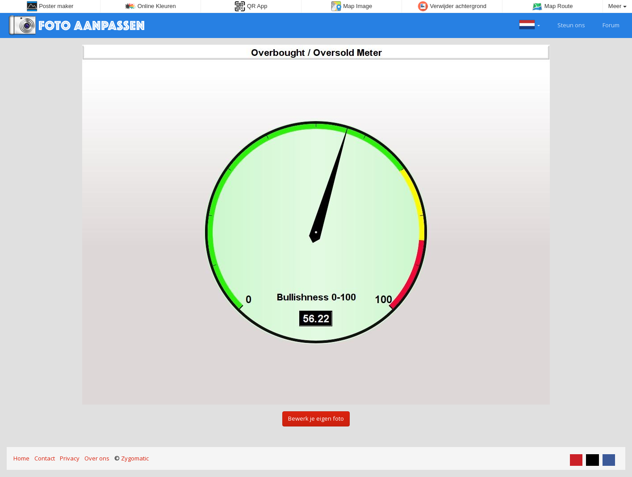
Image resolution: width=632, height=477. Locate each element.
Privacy (70, 458)
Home (21, 458)
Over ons (96, 458)
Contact (44, 458)
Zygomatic (135, 458)
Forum (605, 24)
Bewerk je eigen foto (316, 418)
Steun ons (566, 24)
